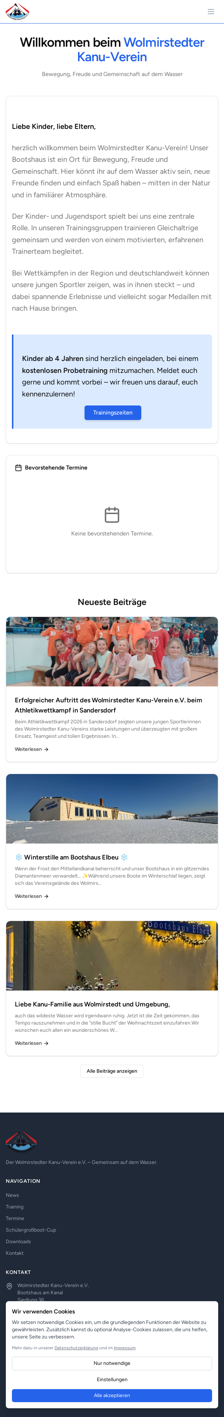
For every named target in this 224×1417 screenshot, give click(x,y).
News (12, 1195)
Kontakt (14, 1253)
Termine (15, 1218)
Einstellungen (112, 1379)
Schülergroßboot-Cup (31, 1230)
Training (14, 1207)
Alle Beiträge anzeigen (112, 1071)
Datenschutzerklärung (76, 1347)
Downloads (18, 1242)
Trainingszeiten (113, 412)
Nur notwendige (112, 1363)
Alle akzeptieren (112, 1395)
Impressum (124, 1347)
